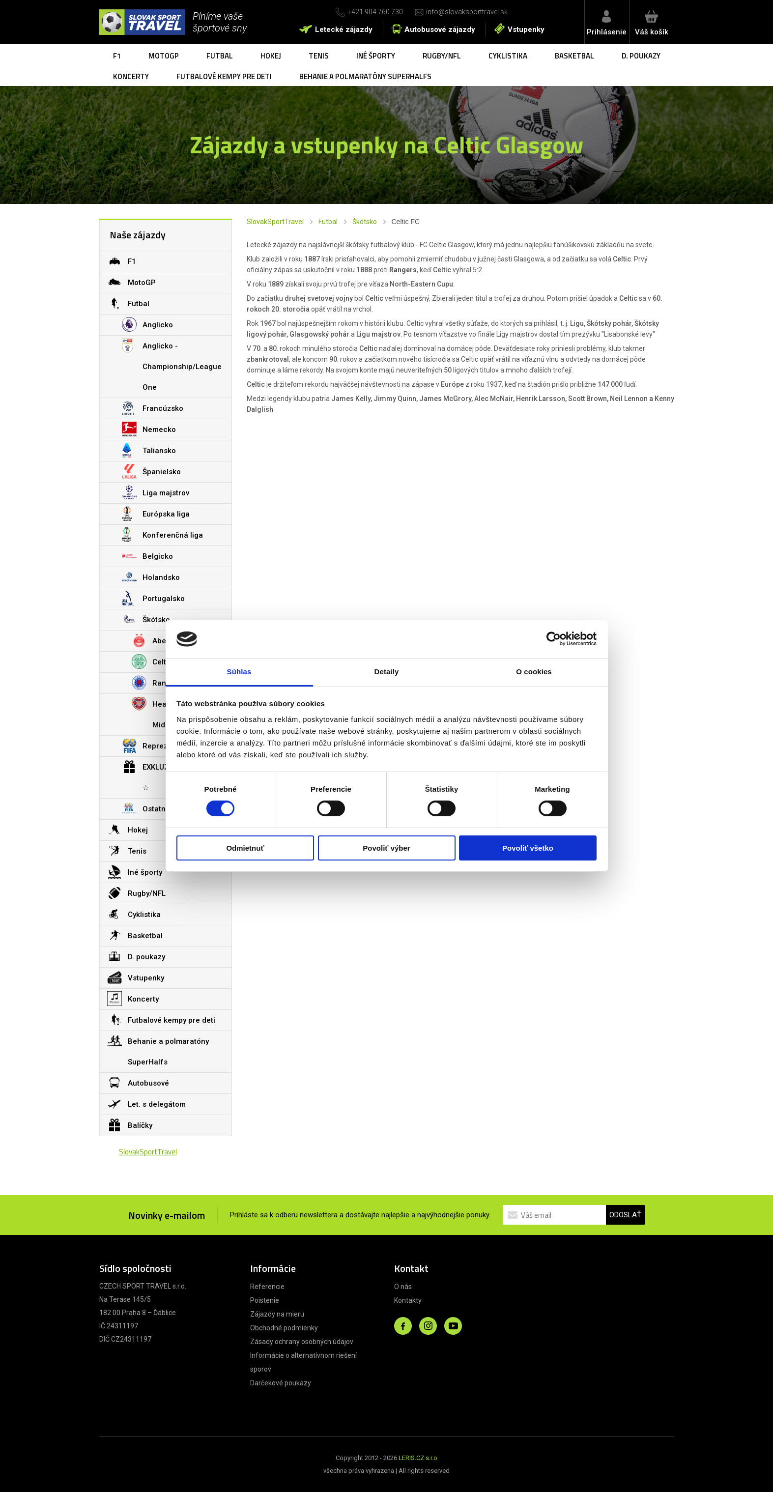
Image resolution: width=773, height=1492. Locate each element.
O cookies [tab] (534, 671)
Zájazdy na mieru (277, 1314)
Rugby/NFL (442, 55)
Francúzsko (152, 408)
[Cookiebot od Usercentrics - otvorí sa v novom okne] (554, 638)
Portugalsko (153, 598)
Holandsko (151, 577)
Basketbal (574, 55)
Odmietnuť (245, 848)
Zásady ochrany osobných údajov (301, 1342)
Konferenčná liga (162, 535)
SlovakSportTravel (275, 222)
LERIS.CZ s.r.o (418, 1458)
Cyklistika (507, 55)
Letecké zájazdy (343, 29)
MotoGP (163, 55)
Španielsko (151, 471)
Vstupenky (526, 29)
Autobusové (138, 1082)
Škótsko (364, 222)
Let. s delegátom (146, 1104)
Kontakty (408, 1300)
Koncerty (131, 76)
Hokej (270, 55)
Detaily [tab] (386, 671)
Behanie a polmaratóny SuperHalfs (365, 76)
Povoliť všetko (527, 848)
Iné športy (375, 55)
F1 (117, 55)
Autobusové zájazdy (439, 29)
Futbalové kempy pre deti (224, 76)
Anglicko (147, 324)
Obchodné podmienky (284, 1328)
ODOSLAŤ (625, 1214)
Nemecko (149, 429)
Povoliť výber (386, 848)
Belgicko (147, 556)
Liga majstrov (155, 492)
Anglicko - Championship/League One (172, 364)
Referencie (267, 1287)
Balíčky (129, 1125)
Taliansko (149, 450)
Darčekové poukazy (280, 1383)
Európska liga (156, 513)
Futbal (219, 55)
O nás (403, 1287)
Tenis (319, 55)
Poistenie (264, 1300)
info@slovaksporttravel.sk (467, 12)
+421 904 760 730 (375, 12)
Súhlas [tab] (239, 671)
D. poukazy (641, 55)
